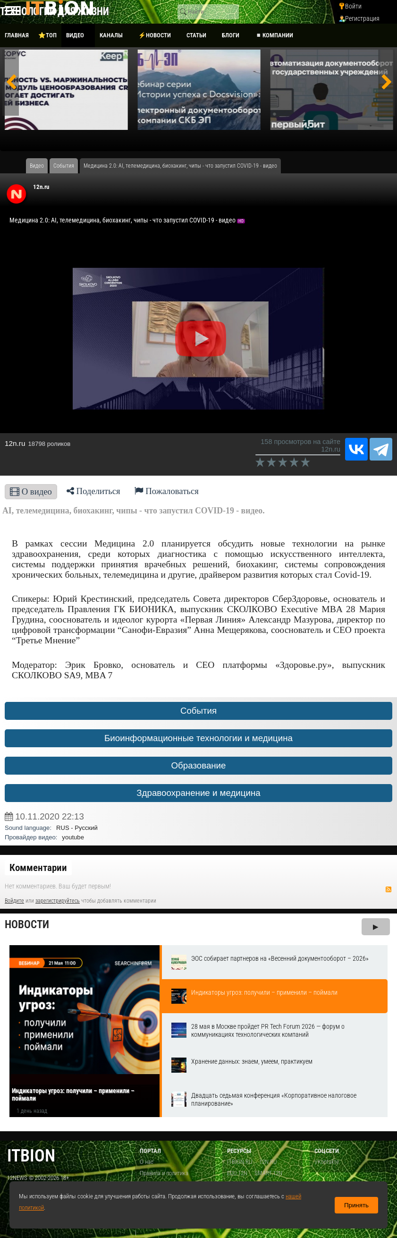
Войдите (14, 900)
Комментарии (38, 867)
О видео (31, 491)
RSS (388, 889)
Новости (27, 924)
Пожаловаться (167, 491)
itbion (31, 1155)
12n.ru (41, 186)
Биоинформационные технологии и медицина (198, 738)
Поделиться (93, 491)
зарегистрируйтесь (57, 900)
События (198, 711)
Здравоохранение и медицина (198, 793)
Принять (356, 1205)
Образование (198, 765)
